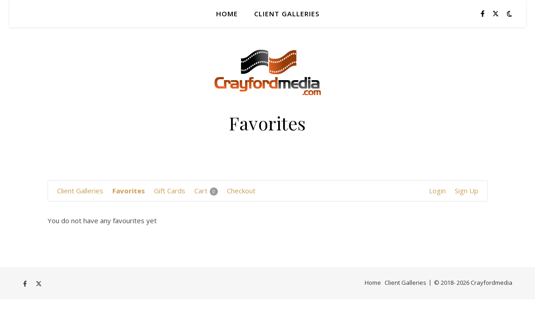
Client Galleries (286, 13)
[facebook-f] (484, 13)
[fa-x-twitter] (495, 13)
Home (227, 13)
